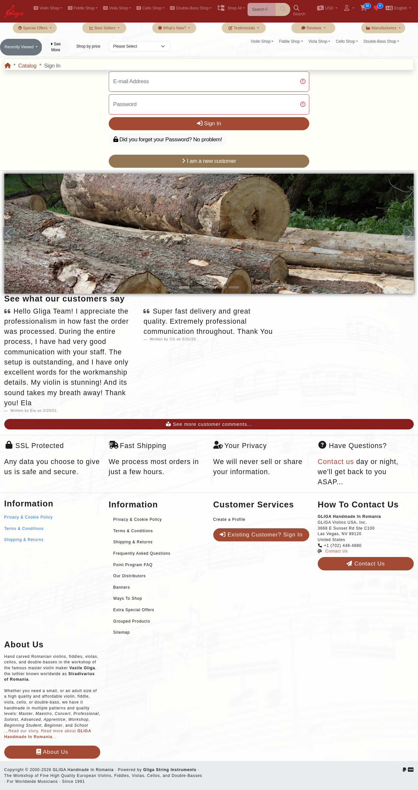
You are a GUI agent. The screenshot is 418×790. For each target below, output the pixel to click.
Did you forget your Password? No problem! (167, 139)
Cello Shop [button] (149, 8)
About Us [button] (52, 752)
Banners (121, 587)
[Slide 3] (209, 287)
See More (56, 47)
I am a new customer (209, 161)
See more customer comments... (209, 424)
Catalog (27, 66)
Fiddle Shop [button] (81, 8)
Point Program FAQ (133, 565)
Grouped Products (131, 621)
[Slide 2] (196, 287)
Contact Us (336, 551)
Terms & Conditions (24, 528)
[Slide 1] (184, 287)
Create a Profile (229, 519)
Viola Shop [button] (115, 8)
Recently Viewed (20, 47)
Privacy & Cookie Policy (28, 517)
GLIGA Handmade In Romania (83, 769)
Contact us (336, 462)
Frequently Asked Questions (141, 553)
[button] (327, 8)
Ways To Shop (127, 598)
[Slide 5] (234, 287)
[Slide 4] (221, 287)
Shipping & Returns (24, 539)
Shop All (229, 8)
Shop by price (88, 46)
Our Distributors (129, 576)
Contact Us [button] (365, 564)
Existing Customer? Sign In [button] (261, 535)
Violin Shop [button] (46, 8)
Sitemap (121, 632)
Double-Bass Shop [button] (189, 8)
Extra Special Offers (133, 610)
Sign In (209, 123)
